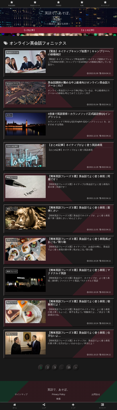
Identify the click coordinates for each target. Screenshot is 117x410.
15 (70, 368)
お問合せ (96, 395)
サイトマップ (21, 395)
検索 (58, 400)
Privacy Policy (58, 395)
